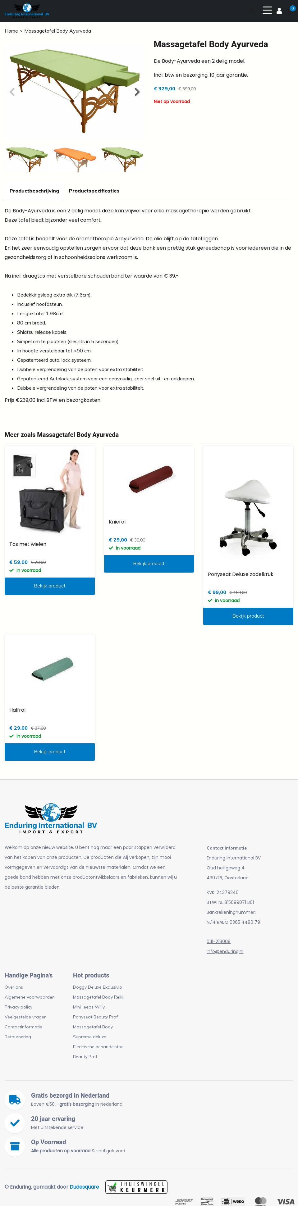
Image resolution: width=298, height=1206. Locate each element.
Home (11, 31)
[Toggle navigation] (267, 10)
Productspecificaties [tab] (94, 191)
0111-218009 (219, 941)
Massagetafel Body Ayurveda (57, 31)
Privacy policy (18, 1007)
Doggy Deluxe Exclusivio (97, 987)
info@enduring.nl (225, 951)
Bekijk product (50, 586)
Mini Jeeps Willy (89, 1007)
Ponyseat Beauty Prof (95, 1017)
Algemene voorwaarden (30, 997)
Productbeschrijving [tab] (34, 191)
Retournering (18, 1037)
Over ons (14, 987)
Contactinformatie (23, 1027)
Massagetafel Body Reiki (98, 997)
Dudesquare (84, 1186)
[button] (136, 92)
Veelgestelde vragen (26, 1017)
